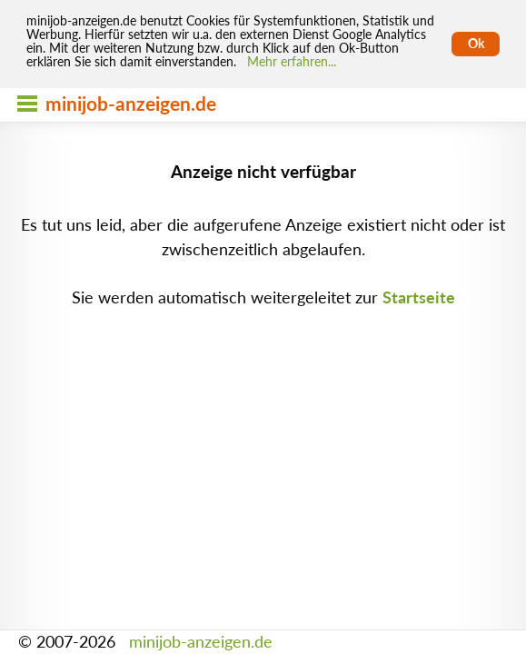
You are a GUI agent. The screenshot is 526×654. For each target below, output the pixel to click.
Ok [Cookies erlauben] (476, 43)
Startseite (418, 297)
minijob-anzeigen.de (201, 641)
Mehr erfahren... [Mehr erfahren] (291, 61)
